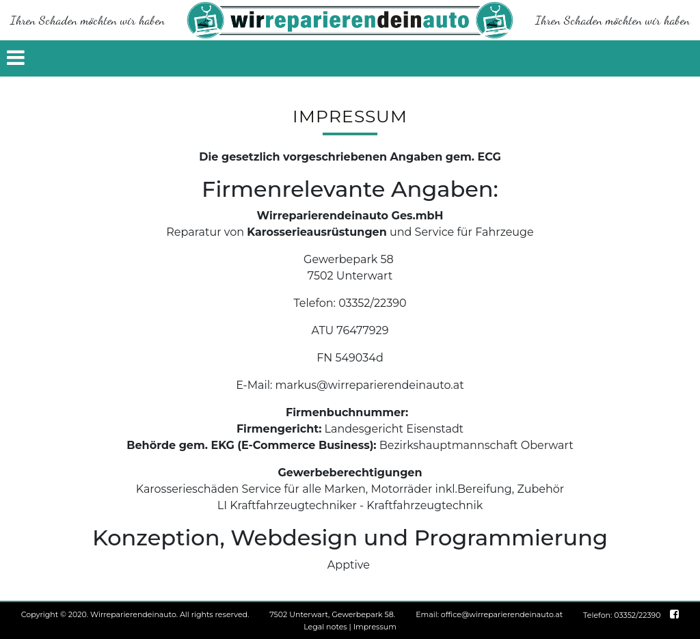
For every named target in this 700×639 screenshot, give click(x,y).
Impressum (374, 626)
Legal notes (325, 626)
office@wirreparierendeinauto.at (502, 614)
